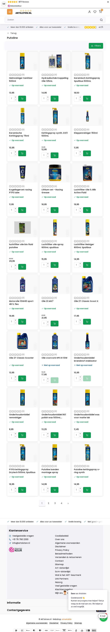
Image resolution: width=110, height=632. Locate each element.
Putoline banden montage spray (50, 471)
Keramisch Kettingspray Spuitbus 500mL (87, 79)
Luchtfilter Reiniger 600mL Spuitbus (84, 246)
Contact (59, 561)
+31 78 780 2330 (20, 539)
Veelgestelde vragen (23, 535)
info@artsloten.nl (21, 543)
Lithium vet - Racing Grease (52, 191)
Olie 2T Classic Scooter (21, 357)
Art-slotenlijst (62, 568)
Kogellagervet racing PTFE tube (20, 191)
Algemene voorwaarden (67, 543)
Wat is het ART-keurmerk (68, 575)
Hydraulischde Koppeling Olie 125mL (55, 79)
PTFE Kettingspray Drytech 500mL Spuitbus (22, 471)
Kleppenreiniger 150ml (86, 133)
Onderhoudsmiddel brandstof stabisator (85, 359)
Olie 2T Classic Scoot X (86, 301)
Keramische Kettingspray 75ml (19, 134)
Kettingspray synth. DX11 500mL (55, 134)
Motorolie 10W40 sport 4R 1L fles (21, 303)
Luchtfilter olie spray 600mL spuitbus (53, 246)
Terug (11, 33)
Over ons (59, 539)
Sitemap (59, 564)
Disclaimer (60, 546)
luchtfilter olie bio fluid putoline (21, 246)
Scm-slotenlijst (62, 571)
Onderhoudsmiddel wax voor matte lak (86, 416)
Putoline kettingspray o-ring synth (87, 471)
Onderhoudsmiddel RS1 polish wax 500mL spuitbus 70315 (54, 416)
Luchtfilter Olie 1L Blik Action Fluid (85, 191)
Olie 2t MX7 (47, 301)
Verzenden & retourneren (68, 557)
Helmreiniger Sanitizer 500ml (21, 79)
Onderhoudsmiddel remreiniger (19, 416)
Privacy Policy (62, 550)
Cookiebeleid (61, 535)
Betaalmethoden (64, 553)
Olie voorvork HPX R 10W (54, 357)
